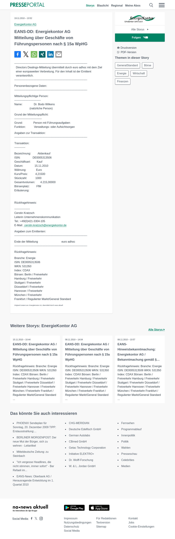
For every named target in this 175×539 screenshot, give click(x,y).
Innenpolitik (128, 435)
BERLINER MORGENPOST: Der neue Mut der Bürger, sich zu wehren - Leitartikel (34, 441)
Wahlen (126, 447)
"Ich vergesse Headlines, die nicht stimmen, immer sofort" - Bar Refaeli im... (33, 466)
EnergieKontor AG (25, 24)
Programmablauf (131, 429)
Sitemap (101, 526)
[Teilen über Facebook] (17, 54)
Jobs (131, 522)
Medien (125, 466)
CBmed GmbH (78, 441)
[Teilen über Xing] (42, 54)
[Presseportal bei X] (34, 518)
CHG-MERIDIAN (79, 423)
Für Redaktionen (106, 518)
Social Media (72, 530)
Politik (125, 441)
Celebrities (127, 460)
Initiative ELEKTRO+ (81, 453)
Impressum (70, 518)
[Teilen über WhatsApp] (34, 54)
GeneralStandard (127, 65)
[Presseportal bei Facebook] (30, 518)
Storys (90, 5)
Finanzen (123, 81)
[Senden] (58, 54)
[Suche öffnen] (151, 5)
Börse (148, 65)
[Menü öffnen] (162, 5)
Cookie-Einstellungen (141, 526)
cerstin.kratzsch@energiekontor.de (45, 225)
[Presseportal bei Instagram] (40, 518)
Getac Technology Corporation (87, 447)
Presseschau (129, 453)
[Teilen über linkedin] (50, 54)
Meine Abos (132, 5)
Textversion (103, 522)
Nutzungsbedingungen (77, 522)
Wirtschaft (139, 73)
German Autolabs (79, 435)
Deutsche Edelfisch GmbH (85, 429)
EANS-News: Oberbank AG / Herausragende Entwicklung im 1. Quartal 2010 (33, 480)
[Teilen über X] (26, 54)
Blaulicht (103, 5)
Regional (117, 5)
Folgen (140, 37)
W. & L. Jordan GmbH (82, 466)
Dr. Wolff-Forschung (81, 460)
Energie (122, 73)
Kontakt (133, 518)
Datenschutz (71, 526)
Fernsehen (127, 423)
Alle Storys (140, 29)
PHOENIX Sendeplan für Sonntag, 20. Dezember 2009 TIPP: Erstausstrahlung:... (34, 427)
